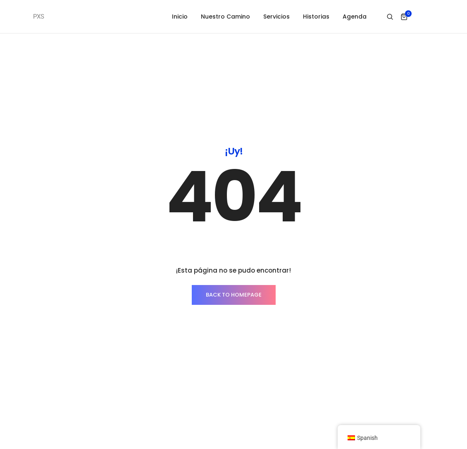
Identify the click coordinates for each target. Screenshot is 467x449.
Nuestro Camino (225, 16)
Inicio (180, 16)
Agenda (355, 16)
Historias (316, 16)
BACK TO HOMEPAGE (234, 295)
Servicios (276, 16)
